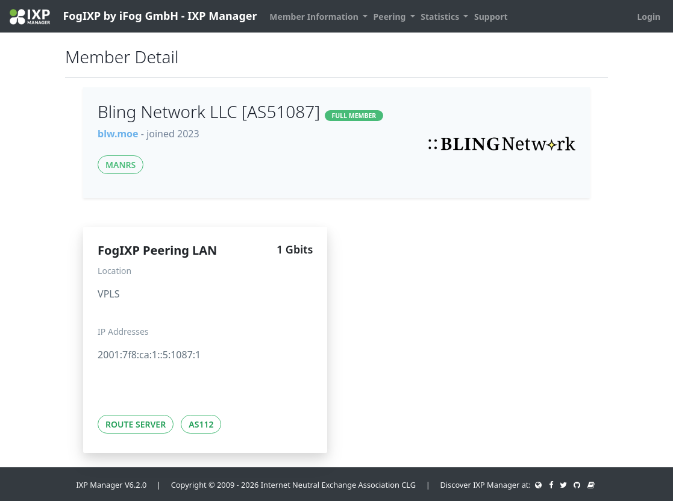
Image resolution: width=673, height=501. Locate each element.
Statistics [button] (441, 16)
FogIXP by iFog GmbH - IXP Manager (133, 16)
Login (648, 16)
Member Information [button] (314, 16)
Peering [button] (391, 16)
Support (491, 16)
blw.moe (118, 133)
